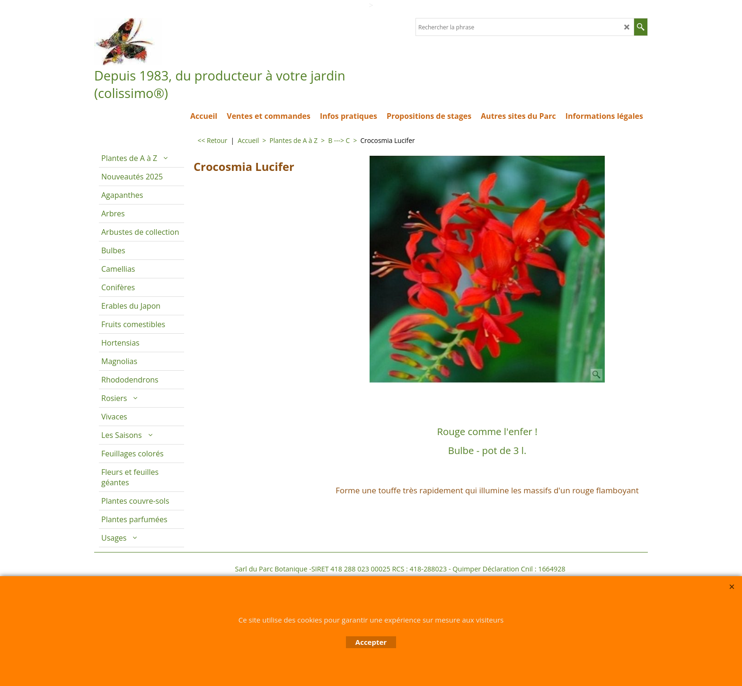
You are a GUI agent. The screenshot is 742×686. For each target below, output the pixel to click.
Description (350, 396)
